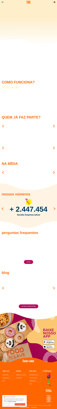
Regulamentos (32, 380)
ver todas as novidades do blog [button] (28, 306)
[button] (3, 126)
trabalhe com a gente (21, 374)
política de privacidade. (12, 401)
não (9, 404)
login (30, 383)
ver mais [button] (28, 261)
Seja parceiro (19, 377)
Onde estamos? (5, 377)
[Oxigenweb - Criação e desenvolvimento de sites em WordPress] (49, 405)
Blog (3, 380)
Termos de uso (34, 407)
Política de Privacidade (24, 407)
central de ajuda (33, 377)
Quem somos (5, 374)
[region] (14, 401)
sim (20, 404)
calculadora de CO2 (33, 374)
